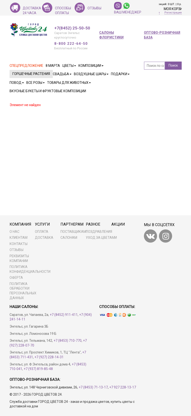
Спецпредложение (26, 66)
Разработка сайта (77, 394)
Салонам (68, 237)
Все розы (35, 83)
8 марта (53, 66)
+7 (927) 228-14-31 (49, 357)
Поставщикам (73, 232)
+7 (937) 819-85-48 (38, 369)
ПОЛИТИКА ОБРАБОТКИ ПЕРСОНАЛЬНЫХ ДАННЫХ (23, 291)
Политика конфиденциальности (29, 269)
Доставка (44, 237)
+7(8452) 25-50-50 (72, 28)
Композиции (91, 66)
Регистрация (173, 12)
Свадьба (62, 74)
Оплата (41, 232)
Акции (118, 224)
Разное (93, 224)
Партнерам (71, 224)
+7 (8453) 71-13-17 (93, 387)
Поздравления (99, 232)
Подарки (120, 74)
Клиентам (18, 237)
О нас (14, 232)
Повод (17, 83)
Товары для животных (69, 83)
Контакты (18, 244)
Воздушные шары (91, 74)
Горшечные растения (31, 74)
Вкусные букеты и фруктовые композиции (48, 91)
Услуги (42, 224)
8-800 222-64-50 (71, 43)
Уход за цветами (101, 237)
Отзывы (16, 250)
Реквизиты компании (19, 258)
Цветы (69, 66)
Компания (20, 224)
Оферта (16, 277)
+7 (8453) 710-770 (68, 340)
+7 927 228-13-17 (122, 387)
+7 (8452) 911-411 (64, 315)
